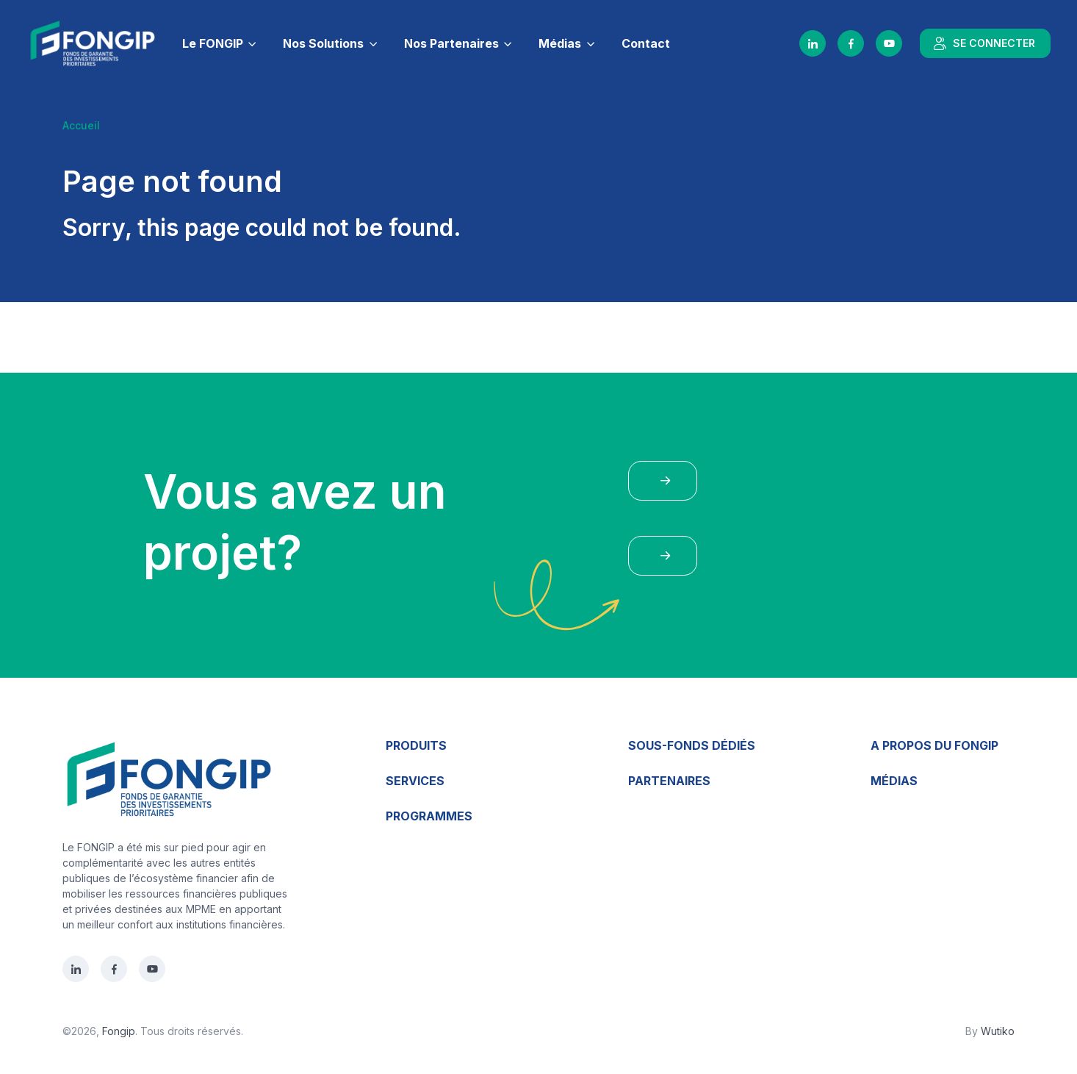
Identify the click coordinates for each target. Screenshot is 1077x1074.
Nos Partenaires (451, 43)
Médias (559, 43)
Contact (646, 43)
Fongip (118, 1031)
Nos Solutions (323, 43)
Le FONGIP (212, 43)
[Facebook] (851, 43)
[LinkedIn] (812, 43)
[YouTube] (889, 43)
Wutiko (998, 1031)
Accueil (81, 125)
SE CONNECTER (983, 43)
